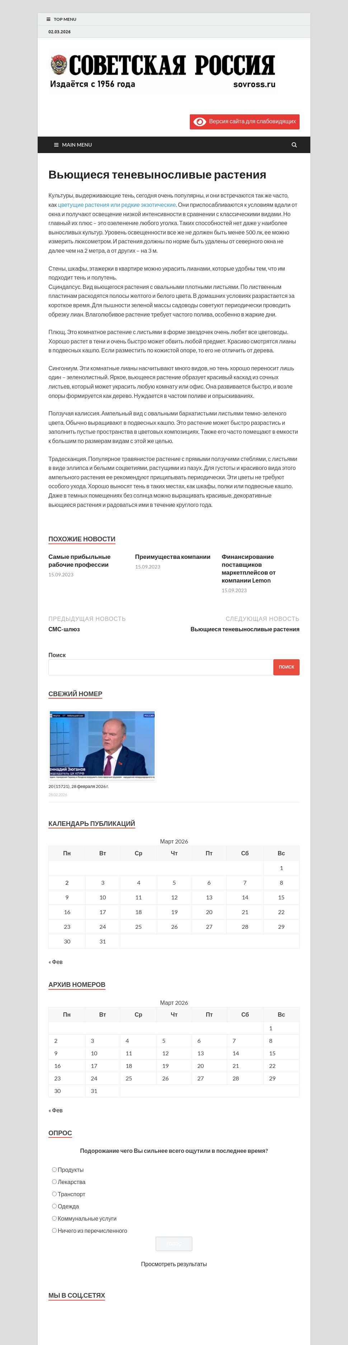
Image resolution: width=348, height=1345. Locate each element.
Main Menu (77, 145)
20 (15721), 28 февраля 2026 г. (78, 786)
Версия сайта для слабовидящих (244, 121)
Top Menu (65, 19)
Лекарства (71, 1181)
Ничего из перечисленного (92, 1230)
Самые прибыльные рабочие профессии (79, 560)
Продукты (71, 1169)
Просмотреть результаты (174, 1263)
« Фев (55, 961)
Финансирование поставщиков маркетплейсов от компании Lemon (249, 568)
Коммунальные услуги (87, 1218)
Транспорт (71, 1193)
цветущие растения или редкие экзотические (117, 204)
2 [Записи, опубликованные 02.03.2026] (67, 882)
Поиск (57, 654)
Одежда (68, 1206)
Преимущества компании (173, 556)
